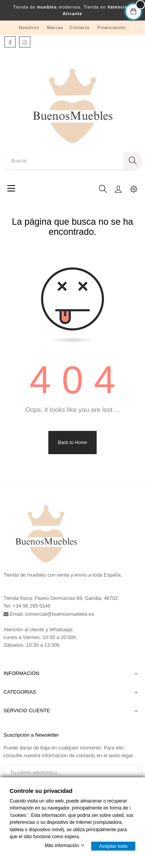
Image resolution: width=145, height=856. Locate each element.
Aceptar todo (113, 846)
